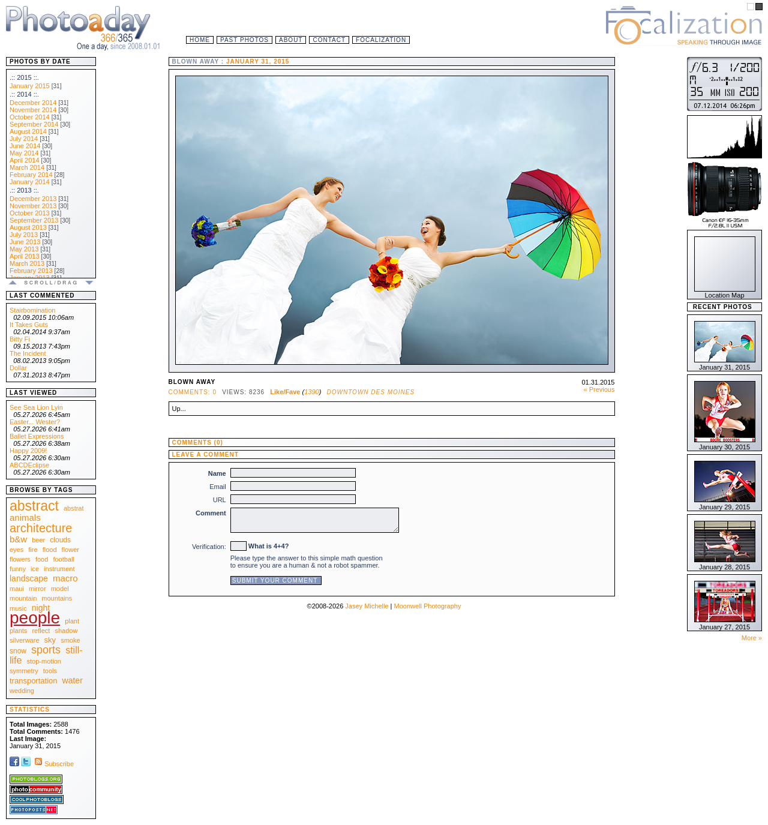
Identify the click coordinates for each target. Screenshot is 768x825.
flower (70, 549)
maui (17, 588)
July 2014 (24, 138)
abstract (34, 506)
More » (752, 637)
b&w (18, 539)
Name (217, 473)
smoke (70, 640)
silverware (25, 640)
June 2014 (25, 145)
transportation (34, 680)
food (41, 559)
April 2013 (25, 256)
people (35, 617)
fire (32, 549)
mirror (37, 588)
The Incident (28, 353)
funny (18, 568)
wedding (22, 690)
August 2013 (28, 227)
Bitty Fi (20, 339)
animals (25, 517)
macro (65, 578)
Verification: (209, 546)
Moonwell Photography (427, 606)
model (60, 588)
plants (18, 630)
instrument (59, 568)
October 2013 (30, 213)
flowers (20, 559)
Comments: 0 (193, 392)
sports (46, 650)
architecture (41, 528)
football (63, 559)
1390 (311, 391)
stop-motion (44, 661)
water (72, 680)
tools (50, 670)
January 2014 (30, 181)
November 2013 (33, 205)
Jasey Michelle (366, 606)
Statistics (30, 709)
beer (38, 540)
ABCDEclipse (29, 465)
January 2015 (30, 85)
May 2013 (24, 249)
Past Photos (244, 40)
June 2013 (25, 241)
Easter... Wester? (35, 421)
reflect (41, 630)
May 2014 (24, 153)
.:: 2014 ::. (24, 94)
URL (219, 499)
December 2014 (33, 102)
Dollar (18, 367)
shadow (66, 630)
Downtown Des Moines (371, 392)
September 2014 (34, 124)
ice (35, 568)
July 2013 (24, 234)
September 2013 (34, 220)
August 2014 (28, 131)
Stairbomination (32, 310)
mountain (23, 598)
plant (72, 621)
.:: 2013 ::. (24, 190)
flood (50, 549)
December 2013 (33, 198)
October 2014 (30, 117)
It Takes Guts (29, 324)
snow (18, 651)
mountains (56, 598)
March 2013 (27, 263)
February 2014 (31, 174)
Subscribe (53, 763)
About (290, 40)
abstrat (74, 508)
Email (217, 486)
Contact (329, 40)
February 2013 (31, 270)
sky (50, 639)
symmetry (24, 670)
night (41, 608)
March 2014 (27, 167)
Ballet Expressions (37, 436)
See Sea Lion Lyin (36, 407)
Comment (211, 513)
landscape (29, 578)
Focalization (381, 40)
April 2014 (25, 160)
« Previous (599, 389)
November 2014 (33, 109)
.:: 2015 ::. (24, 77)
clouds (60, 540)
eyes (16, 549)
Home (200, 40)
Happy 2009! (28, 450)
